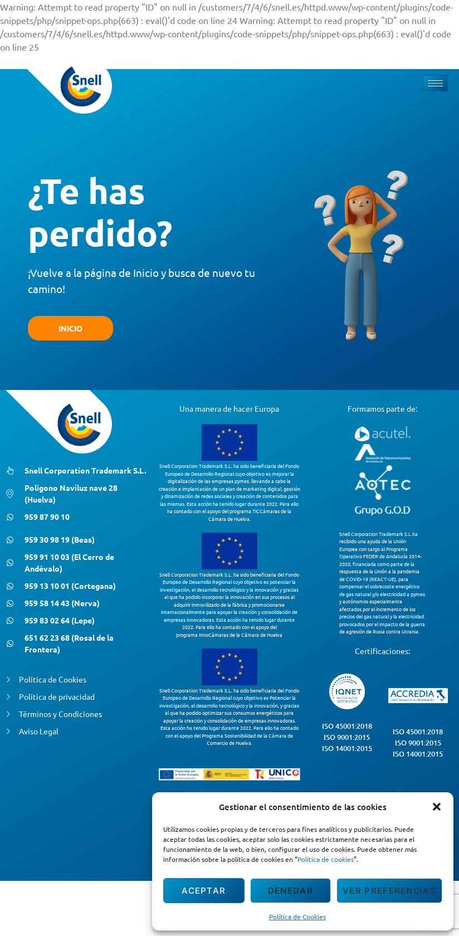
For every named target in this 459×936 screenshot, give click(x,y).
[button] (436, 806)
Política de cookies (325, 859)
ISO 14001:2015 (347, 748)
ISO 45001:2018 (347, 726)
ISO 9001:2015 (347, 737)
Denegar (290, 890)
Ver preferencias (389, 890)
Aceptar (204, 890)
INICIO (70, 328)
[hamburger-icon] (435, 83)
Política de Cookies (297, 916)
